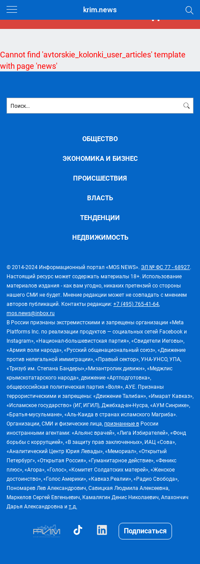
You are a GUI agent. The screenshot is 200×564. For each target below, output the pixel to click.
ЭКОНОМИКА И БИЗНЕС (100, 158)
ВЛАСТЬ (100, 198)
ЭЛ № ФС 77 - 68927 (165, 266)
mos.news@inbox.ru (31, 312)
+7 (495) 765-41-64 (136, 303)
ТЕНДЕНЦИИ (100, 217)
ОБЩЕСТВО (100, 138)
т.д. (73, 506)
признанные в (121, 423)
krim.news (100, 10)
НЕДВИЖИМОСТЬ (100, 237)
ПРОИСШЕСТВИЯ (100, 178)
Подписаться (145, 530)
